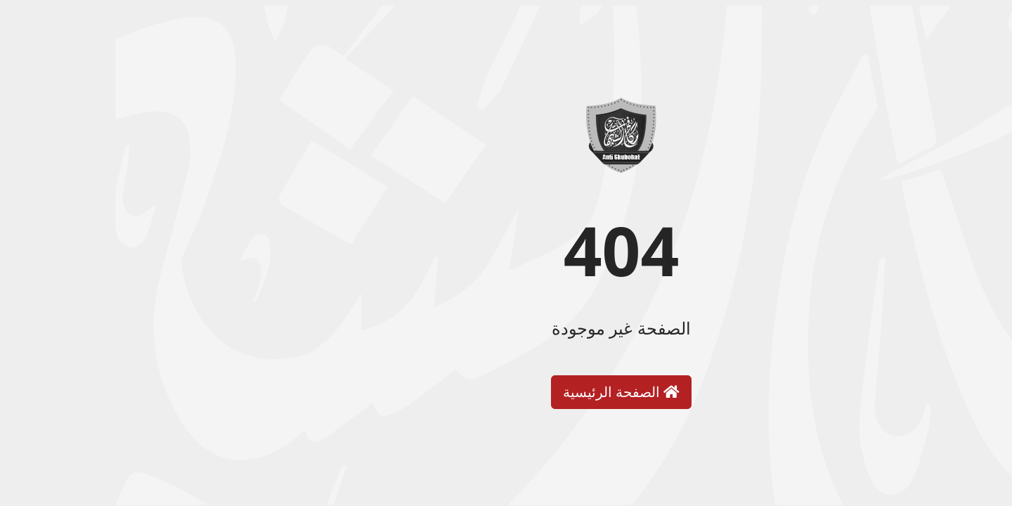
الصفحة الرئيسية (506, 391)
